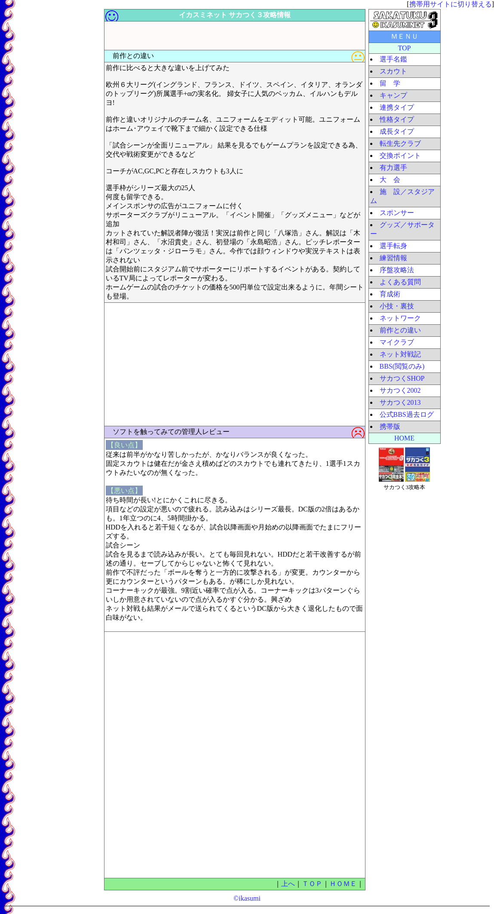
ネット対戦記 (400, 354)
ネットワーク (400, 318)
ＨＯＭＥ (343, 883)
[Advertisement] (66, 138)
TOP (404, 48)
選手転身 (393, 245)
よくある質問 (400, 282)
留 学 (390, 83)
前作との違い (400, 330)
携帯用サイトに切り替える (450, 4)
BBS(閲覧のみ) (402, 366)
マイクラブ (397, 342)
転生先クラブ (400, 143)
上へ (288, 883)
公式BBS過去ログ (407, 414)
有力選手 (393, 167)
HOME (404, 438)
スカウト (393, 71)
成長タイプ (397, 131)
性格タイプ (397, 119)
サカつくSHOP (402, 378)
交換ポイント (400, 155)
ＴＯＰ (312, 883)
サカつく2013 (400, 402)
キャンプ (393, 95)
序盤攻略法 (397, 270)
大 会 (390, 179)
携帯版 (390, 426)
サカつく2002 (400, 390)
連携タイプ (397, 107)
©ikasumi (247, 898)
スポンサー (397, 212)
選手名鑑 (393, 59)
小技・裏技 (397, 306)
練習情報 (393, 258)
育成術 (390, 294)
